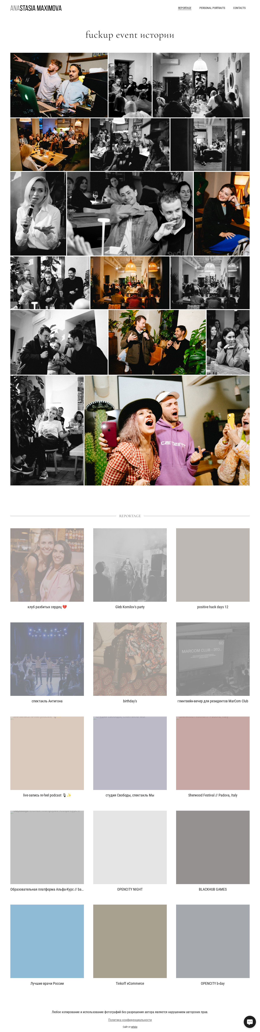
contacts (239, 8)
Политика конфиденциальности (130, 1025)
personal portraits (212, 8)
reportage (184, 8)
